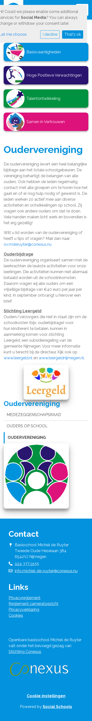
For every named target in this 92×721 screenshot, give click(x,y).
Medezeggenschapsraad (34, 414)
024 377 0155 (27, 563)
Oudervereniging (27, 437)
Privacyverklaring (24, 609)
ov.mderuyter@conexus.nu (28, 244)
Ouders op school (27, 426)
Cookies (16, 615)
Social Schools (57, 706)
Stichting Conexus (25, 651)
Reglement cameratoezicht (33, 603)
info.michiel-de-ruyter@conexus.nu (46, 571)
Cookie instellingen (46, 696)
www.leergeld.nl (18, 358)
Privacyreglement (24, 597)
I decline (49, 34)
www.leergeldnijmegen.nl (61, 358)
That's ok (72, 34)
